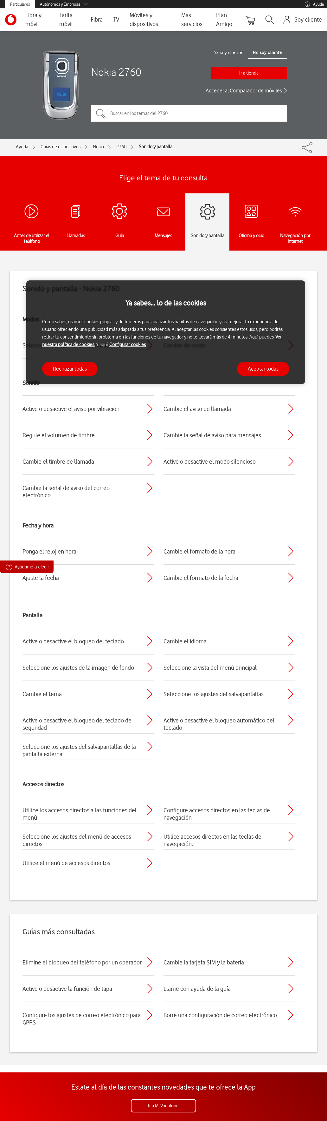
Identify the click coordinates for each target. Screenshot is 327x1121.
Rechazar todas (70, 369)
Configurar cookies (127, 344)
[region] (165, 332)
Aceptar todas (263, 369)
